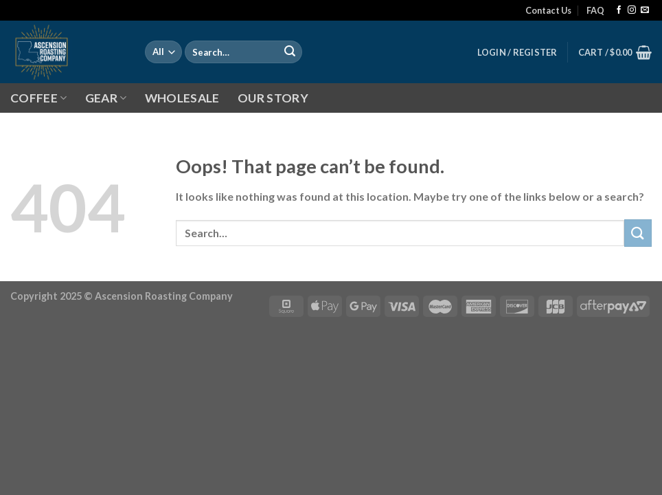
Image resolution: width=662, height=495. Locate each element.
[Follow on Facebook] (619, 10)
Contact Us (548, 10)
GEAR (106, 98)
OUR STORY (273, 98)
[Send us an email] (645, 10)
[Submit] (289, 52)
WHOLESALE (182, 98)
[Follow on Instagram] (632, 10)
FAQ (595, 10)
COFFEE (38, 98)
